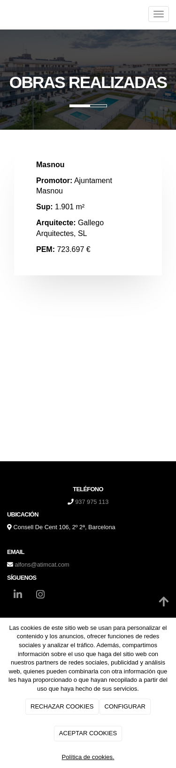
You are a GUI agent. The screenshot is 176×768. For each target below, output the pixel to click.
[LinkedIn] (18, 595)
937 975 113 (91, 501)
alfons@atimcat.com (42, 564)
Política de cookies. (87, 757)
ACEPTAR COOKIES (88, 733)
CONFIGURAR (125, 706)
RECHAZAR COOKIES (62, 706)
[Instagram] (40, 595)
